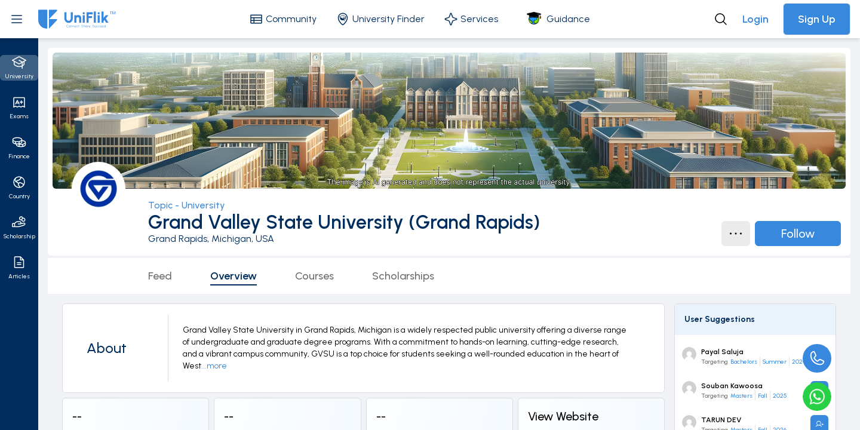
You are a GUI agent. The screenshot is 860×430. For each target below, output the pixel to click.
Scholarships (403, 275)
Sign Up (817, 19)
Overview (233, 275)
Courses (314, 275)
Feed (160, 275)
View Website (563, 416)
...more (214, 366)
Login (755, 19)
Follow (798, 233)
